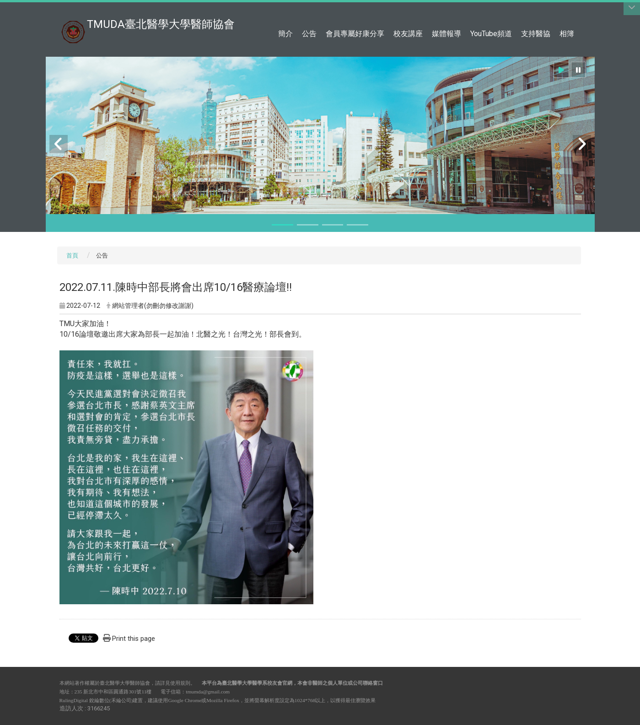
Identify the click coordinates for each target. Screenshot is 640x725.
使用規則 (180, 683)
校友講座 (408, 33)
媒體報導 (446, 33)
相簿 (566, 33)
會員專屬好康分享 (355, 33)
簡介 (285, 33)
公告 (309, 33)
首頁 (72, 255)
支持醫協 (535, 33)
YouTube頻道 (491, 33)
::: (576, 11)
